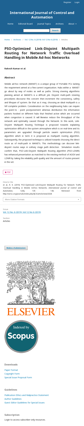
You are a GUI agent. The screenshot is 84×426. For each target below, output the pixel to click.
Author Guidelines (13, 398)
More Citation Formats (15, 199)
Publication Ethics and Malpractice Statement (26, 395)
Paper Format (11, 370)
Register (67, 2)
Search (55, 30)
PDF (7, 172)
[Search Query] (36, 30)
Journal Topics (44, 23)
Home (10, 23)
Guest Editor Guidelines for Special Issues (24, 402)
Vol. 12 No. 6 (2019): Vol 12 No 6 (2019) (41, 39)
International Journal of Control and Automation (42, 14)
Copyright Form (12, 373)
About (71, 23)
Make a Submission (16, 248)
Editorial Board (25, 23)
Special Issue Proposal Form (18, 377)
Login (77, 2)
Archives (60, 23)
